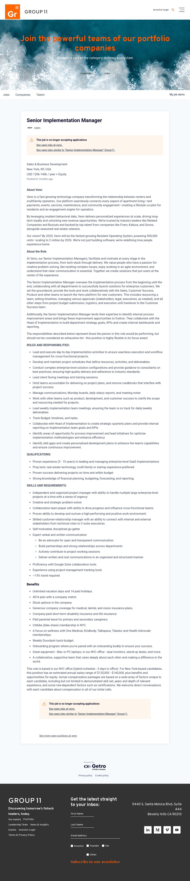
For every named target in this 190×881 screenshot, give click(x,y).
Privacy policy (85, 775)
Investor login (161, 9)
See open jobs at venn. (49, 145)
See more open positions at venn (58, 735)
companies (22, 95)
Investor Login (27, 830)
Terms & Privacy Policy (21, 835)
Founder (94, 845)
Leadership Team (18, 824)
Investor (79, 846)
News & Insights (39, 824)
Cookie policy (102, 775)
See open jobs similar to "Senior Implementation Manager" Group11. (75, 150)
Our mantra (14, 819)
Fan (107, 845)
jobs (6, 95)
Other (93, 854)
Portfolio (28, 819)
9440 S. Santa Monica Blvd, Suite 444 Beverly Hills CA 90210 (157, 809)
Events (12, 830)
